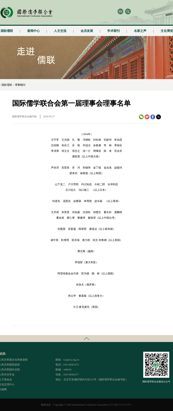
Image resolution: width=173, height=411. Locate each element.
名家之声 (140, 29)
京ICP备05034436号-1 (120, 404)
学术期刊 (113, 29)
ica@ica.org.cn (71, 359)
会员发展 (87, 29)
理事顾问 (20, 84)
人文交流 (60, 29)
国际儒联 (7, 84)
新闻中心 (33, 29)
